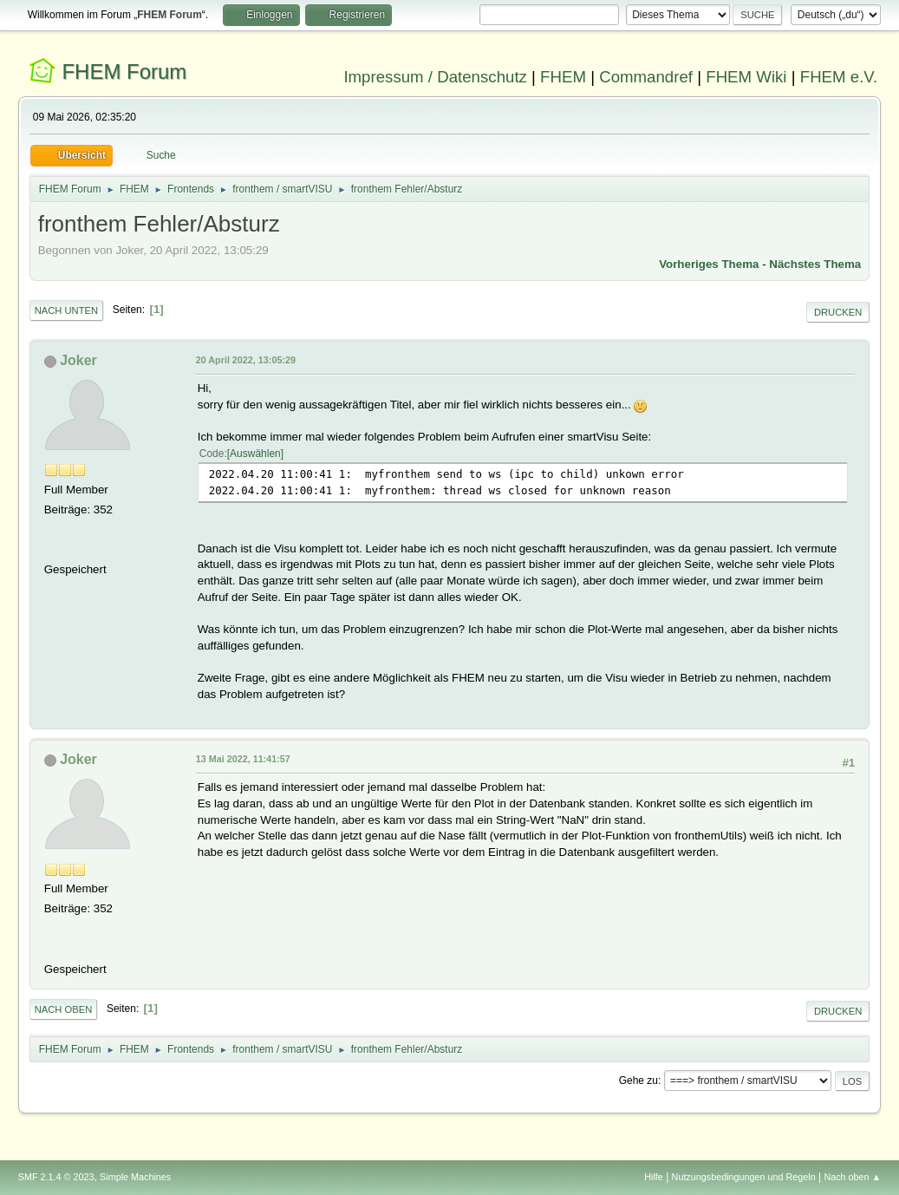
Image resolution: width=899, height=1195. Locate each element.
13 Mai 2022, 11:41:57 (243, 759)
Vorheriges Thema (709, 264)
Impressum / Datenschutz (435, 77)
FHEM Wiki (746, 77)
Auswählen (255, 453)
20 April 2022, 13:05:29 (246, 360)
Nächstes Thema (815, 264)
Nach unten (66, 310)
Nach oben (64, 1009)
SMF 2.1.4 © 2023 (56, 1177)
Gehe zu (638, 1080)
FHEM (563, 77)
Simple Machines (135, 1177)
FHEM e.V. (839, 77)
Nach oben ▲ (852, 1177)
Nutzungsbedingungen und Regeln (744, 1177)
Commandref (646, 77)
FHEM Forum (124, 71)
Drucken (838, 312)
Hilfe (653, 1177)
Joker (78, 360)
